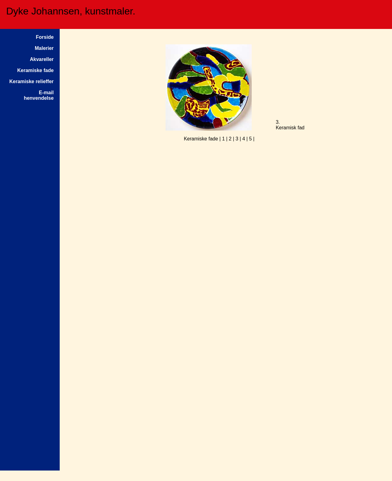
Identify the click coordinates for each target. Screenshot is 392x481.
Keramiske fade (35, 70)
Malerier (44, 48)
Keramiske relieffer (31, 81)
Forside (45, 37)
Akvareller (42, 59)
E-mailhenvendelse (39, 95)
